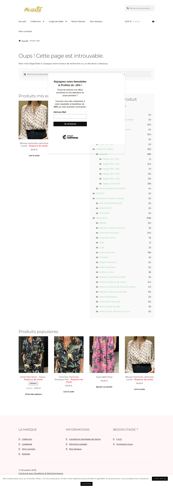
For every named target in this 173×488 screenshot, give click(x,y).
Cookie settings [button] (159, 479)
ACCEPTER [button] (86, 484)
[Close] (124, 74)
